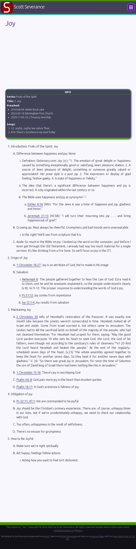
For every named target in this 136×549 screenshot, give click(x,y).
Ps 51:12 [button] (27, 295)
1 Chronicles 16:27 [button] (28, 265)
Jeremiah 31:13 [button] (37, 216)
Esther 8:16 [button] (35, 204)
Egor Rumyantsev (69, 536)
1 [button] (84, 196)
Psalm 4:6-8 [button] (24, 379)
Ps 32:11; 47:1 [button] (25, 401)
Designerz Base (97, 536)
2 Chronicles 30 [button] (27, 316)
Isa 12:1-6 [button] (28, 302)
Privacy (79, 530)
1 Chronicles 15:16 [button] (28, 372)
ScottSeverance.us (64, 530)
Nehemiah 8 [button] (30, 279)
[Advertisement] (68, 58)
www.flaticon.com (120, 536)
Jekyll (47, 536)
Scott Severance (29, 6)
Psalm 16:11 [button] (24, 386)
